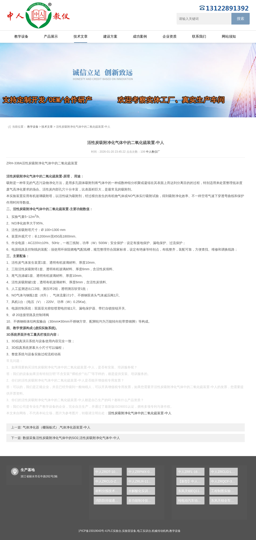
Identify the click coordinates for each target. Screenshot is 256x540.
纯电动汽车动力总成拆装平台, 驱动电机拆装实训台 (191, 500)
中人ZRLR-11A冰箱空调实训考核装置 (141, 481)
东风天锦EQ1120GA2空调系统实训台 (191, 491)
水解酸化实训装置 (141, 491)
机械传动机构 (160, 531)
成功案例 (140, 36)
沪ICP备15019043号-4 (92, 531)
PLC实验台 (114, 531)
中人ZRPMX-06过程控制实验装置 (141, 472)
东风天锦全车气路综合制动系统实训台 (224, 500)
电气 (77, 249)
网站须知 (229, 36)
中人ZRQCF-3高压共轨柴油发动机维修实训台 (224, 481)
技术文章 (81, 36)
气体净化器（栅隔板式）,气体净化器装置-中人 (56, 427)
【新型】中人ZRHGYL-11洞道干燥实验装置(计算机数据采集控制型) (191, 481)
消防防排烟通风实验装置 (108, 500)
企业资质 (170, 36)
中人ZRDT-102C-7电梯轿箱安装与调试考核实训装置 (108, 472)
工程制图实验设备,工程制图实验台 (224, 491)
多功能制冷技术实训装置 (141, 500)
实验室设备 (129, 531)
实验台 (41, 321)
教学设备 (21, 36)
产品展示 (51, 36)
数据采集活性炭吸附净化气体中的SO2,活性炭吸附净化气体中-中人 (71, 438)
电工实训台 (144, 531)
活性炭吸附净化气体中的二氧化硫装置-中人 (139, 413)
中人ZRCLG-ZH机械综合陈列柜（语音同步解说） (108, 481)
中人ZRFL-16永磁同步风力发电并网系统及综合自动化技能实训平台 (191, 472)
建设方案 (110, 36)
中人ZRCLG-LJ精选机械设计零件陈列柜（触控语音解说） (224, 472)
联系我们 (199, 36)
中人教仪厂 (153, 151)
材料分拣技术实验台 (108, 491)
